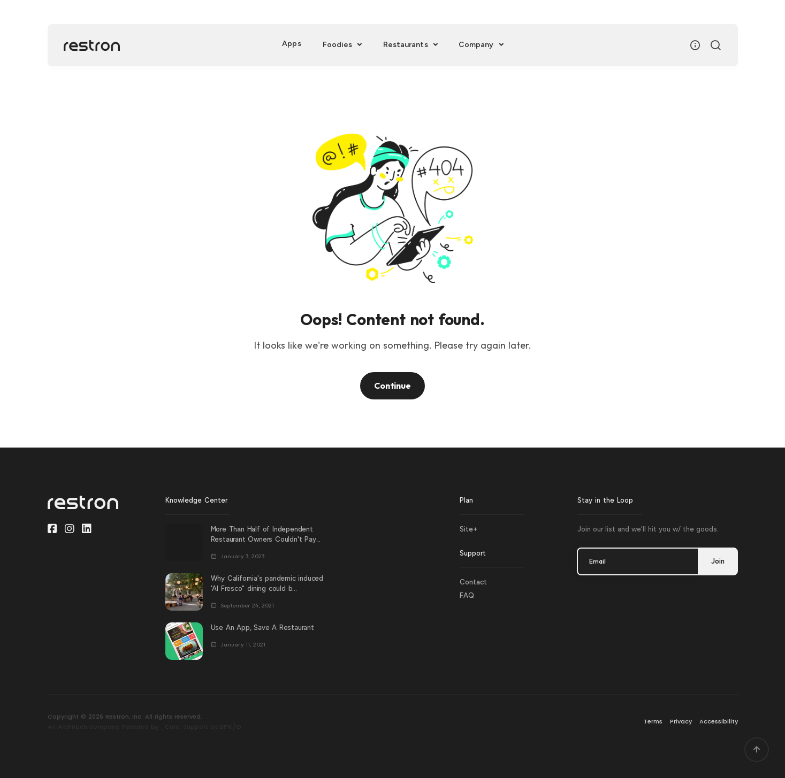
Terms (653, 721)
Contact (473, 582)
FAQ (467, 595)
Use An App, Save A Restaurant (262, 627)
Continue (392, 385)
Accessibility (718, 721)
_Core (170, 726)
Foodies (339, 44)
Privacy (681, 721)
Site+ (469, 529)
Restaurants (406, 44)
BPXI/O (230, 726)
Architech (72, 726)
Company (477, 44)
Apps (291, 43)
